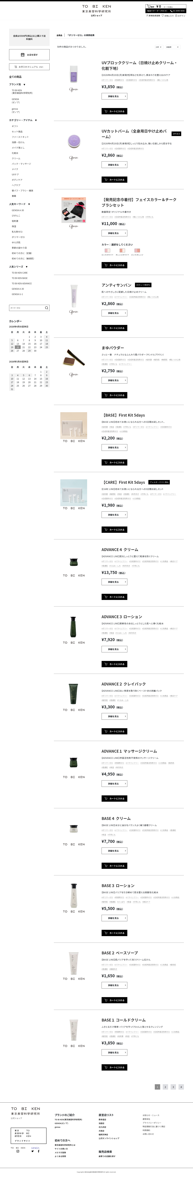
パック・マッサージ (21, 163)
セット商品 (17, 131)
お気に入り (168, 15)
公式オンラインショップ (109, 1139)
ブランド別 (15, 84)
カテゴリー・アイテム (20, 120)
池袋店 (101, 1124)
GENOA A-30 (18, 210)
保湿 (14, 226)
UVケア (15, 174)
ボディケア (17, 179)
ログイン (180, 15)
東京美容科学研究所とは (65, 1145)
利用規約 (146, 1131)
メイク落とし (18, 147)
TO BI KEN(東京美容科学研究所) (22, 91)
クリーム (16, 158)
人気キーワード (17, 204)
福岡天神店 (103, 1135)
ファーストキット (20, 136)
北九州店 (102, 1127)
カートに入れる (114, 112)
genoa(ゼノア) (16, 110)
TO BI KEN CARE (20, 272)
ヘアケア (16, 185)
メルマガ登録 (60, 1153)
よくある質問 (60, 1157)
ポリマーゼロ (18, 237)
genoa (57, 1127)
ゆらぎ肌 (16, 242)
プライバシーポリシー (152, 1123)
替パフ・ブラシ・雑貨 (22, 190)
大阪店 (101, 1131)
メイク (15, 169)
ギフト (15, 126)
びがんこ (16, 215)
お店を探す (29, 54)
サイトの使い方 (61, 1149)
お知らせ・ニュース (151, 1116)
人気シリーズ (16, 266)
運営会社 (146, 1119)
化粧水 (15, 153)
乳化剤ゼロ (17, 231)
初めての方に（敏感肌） (23, 258)
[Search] (26, 308)
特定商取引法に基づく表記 (154, 1127)
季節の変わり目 (19, 247)
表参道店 (102, 1120)
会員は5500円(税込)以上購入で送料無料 (29, 37)
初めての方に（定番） (22, 253)
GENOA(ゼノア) (16, 100)
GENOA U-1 (17, 294)
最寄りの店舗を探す (107, 1157)
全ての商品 (15, 77)
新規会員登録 (153, 15)
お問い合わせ (148, 1134)
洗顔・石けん (18, 142)
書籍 (14, 195)
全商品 (61, 35)
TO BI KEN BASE (19, 278)
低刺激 (15, 221)
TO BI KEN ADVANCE (22, 283)
